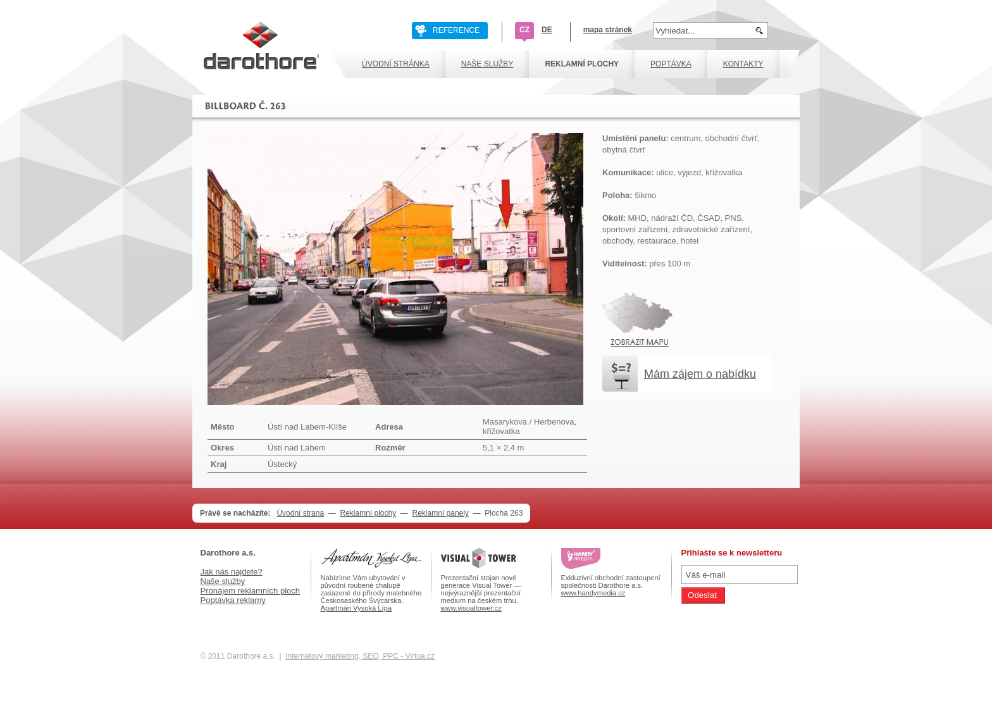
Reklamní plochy (368, 513)
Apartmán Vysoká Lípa (356, 608)
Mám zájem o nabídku (700, 374)
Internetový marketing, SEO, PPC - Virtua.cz (360, 656)
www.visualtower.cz (471, 608)
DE (547, 29)
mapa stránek (607, 29)
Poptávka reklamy (233, 600)
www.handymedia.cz (593, 593)
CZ (524, 29)
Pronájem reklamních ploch (251, 590)
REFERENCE (456, 30)
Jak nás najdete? (232, 571)
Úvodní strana (300, 513)
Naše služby (223, 581)
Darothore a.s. (228, 552)
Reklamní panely (440, 513)
